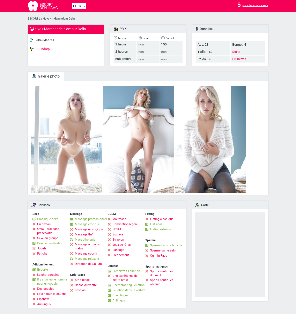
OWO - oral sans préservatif (48, 231)
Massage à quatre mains (87, 246)
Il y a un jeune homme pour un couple (52, 281)
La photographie (48, 275)
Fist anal (156, 224)
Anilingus (118, 300)
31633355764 (45, 40)
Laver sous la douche (51, 294)
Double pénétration (50, 243)
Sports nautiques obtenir (161, 282)
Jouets (42, 248)
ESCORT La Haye (38, 18)
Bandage (118, 250)
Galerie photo (46, 76)
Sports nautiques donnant (161, 273)
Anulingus (44, 304)
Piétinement (120, 255)
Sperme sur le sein (163, 250)
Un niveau (44, 224)
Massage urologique (89, 229)
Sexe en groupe (47, 238)
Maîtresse (119, 219)
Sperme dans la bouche (166, 245)
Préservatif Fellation (126, 271)
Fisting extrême (160, 229)
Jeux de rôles (121, 245)
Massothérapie (85, 239)
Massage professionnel (91, 219)
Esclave (117, 234)
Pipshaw (43, 299)
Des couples (45, 289)
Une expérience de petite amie (125, 278)
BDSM (116, 229)
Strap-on (118, 239)
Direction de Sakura (88, 264)
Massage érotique (87, 224)
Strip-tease (82, 280)
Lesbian (80, 290)
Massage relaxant (87, 259)
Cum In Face (158, 255)
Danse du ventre (86, 285)
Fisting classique (161, 219)
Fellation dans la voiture (128, 290)
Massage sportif (86, 253)
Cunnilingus (120, 295)
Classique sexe (47, 219)
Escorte (42, 269)
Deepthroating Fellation (128, 285)
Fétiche (42, 253)
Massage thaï (84, 234)
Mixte (236, 52)
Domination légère (125, 224)
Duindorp (40, 49)
